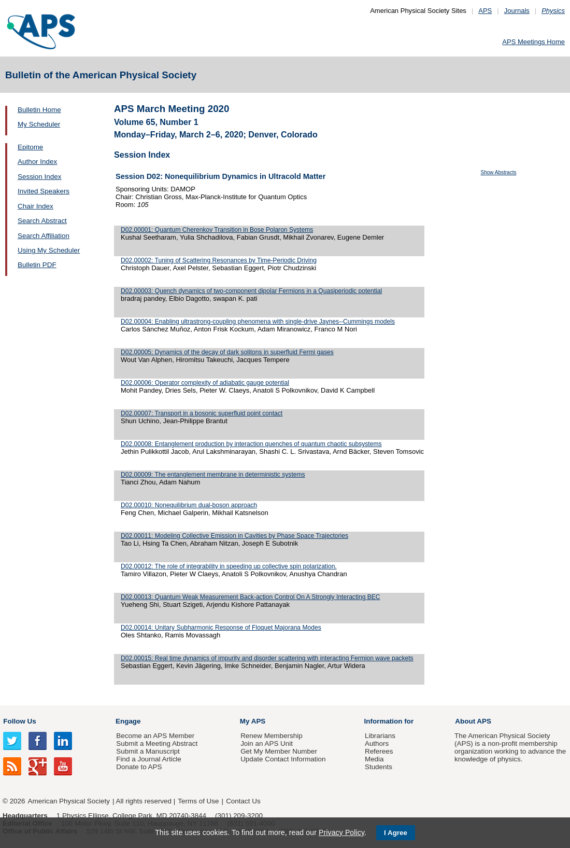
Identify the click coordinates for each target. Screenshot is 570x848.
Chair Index (35, 206)
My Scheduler (39, 124)
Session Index (39, 176)
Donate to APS (139, 767)
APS (485, 11)
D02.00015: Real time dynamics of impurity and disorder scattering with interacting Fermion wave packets (267, 658)
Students (378, 767)
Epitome (30, 147)
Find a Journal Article (148, 759)
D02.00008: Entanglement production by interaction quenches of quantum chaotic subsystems (251, 444)
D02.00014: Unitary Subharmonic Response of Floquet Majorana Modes (221, 627)
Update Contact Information (282, 759)
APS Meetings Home (533, 42)
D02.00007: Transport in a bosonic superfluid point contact (201, 413)
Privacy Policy (341, 832)
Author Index (37, 161)
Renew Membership (271, 736)
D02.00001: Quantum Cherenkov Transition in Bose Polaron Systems (217, 229)
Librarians (380, 736)
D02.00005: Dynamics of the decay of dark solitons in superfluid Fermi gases (227, 352)
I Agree (395, 833)
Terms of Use (198, 801)
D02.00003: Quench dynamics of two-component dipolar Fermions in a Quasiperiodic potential (251, 291)
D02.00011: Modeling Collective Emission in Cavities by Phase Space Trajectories (234, 535)
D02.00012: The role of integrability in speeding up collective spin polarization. (229, 566)
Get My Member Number (278, 751)
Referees (379, 751)
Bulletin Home (39, 110)
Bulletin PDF (37, 265)
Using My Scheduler (49, 250)
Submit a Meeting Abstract (156, 743)
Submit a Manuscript (147, 751)
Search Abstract (42, 221)
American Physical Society (69, 801)
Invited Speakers (43, 191)
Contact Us (243, 801)
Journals (517, 11)
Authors (377, 743)
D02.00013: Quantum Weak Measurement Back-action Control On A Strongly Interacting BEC (250, 597)
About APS (473, 721)
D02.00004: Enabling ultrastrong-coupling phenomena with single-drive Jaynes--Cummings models (258, 321)
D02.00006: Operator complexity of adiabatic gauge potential (205, 382)
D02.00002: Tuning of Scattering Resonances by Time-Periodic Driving (219, 260)
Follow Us (19, 721)
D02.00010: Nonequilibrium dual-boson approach (189, 505)
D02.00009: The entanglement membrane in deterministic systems (213, 474)
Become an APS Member (155, 736)
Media (374, 759)
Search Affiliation (43, 236)
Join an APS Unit (266, 743)
